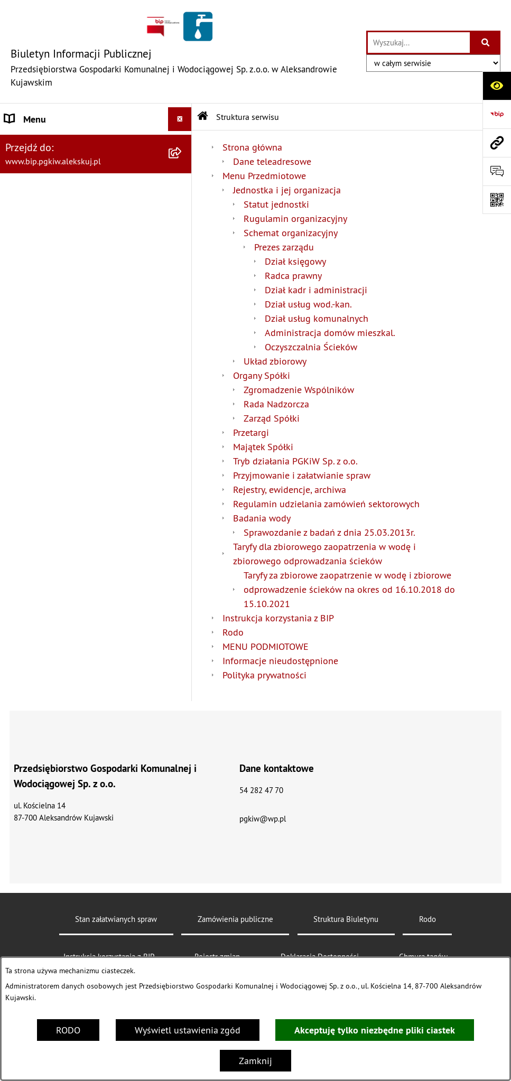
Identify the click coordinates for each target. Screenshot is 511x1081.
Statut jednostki (276, 204)
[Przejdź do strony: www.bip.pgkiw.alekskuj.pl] (496, 142)
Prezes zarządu (284, 247)
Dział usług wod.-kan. (308, 304)
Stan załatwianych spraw (116, 919)
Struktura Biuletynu (345, 919)
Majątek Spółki (263, 447)
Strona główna (34, 143)
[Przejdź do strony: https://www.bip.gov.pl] (496, 114)
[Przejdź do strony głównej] (183, 51)
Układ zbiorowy (275, 361)
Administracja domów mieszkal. (330, 333)
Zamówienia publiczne (235, 919)
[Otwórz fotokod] (496, 199)
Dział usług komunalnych (316, 318)
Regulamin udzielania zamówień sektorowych (326, 504)
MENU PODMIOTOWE (265, 646)
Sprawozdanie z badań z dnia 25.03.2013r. (329, 532)
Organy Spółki (261, 375)
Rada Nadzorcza (276, 404)
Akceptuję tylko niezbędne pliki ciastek (374, 1030)
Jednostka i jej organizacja (287, 190)
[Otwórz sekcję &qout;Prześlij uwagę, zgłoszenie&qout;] (496, 171)
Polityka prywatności (264, 675)
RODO (68, 1030)
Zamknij (255, 1061)
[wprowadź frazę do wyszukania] (418, 42)
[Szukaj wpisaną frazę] (485, 42)
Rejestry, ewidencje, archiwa (289, 489)
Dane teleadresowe (272, 161)
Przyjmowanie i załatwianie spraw (301, 475)
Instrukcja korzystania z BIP (278, 618)
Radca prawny (293, 275)
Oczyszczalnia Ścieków (311, 347)
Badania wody (262, 518)
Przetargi (251, 432)
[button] (182, 143)
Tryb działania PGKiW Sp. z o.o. (295, 461)
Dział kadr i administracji (316, 290)
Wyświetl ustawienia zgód (187, 1030)
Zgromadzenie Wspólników (299, 390)
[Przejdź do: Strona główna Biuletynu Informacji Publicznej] (203, 116)
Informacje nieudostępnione (280, 661)
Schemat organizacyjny (291, 233)
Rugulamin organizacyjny (295, 218)
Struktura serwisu (247, 116)
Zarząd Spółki (272, 418)
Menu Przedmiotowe (46, 204)
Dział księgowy (295, 261)
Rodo (15, 227)
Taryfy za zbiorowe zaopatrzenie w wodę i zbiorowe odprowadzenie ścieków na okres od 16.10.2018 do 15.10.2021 (349, 589)
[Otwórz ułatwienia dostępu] (496, 85)
